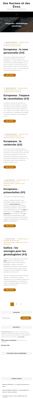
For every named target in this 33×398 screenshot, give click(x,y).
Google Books (7, 162)
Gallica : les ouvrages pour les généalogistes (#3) (15, 219)
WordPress (16, 394)
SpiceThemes (20, 395)
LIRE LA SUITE (9, 65)
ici (13, 184)
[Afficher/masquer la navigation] (16, 10)
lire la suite (21, 294)
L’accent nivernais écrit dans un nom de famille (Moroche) (16, 364)
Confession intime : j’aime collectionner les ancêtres (14, 348)
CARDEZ (17, 210)
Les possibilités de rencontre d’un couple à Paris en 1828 (16, 352)
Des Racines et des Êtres (16, 3)
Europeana (17, 41)
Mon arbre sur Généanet (8, 298)
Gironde (25, 210)
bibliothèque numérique (9, 41)
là (18, 184)
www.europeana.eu (9, 179)
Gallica (22, 121)
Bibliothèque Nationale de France (13, 39)
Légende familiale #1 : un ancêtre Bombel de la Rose (14, 340)
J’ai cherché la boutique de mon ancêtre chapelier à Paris (16, 356)
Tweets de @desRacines (7, 385)
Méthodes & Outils (24, 38)
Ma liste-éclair (4, 301)
